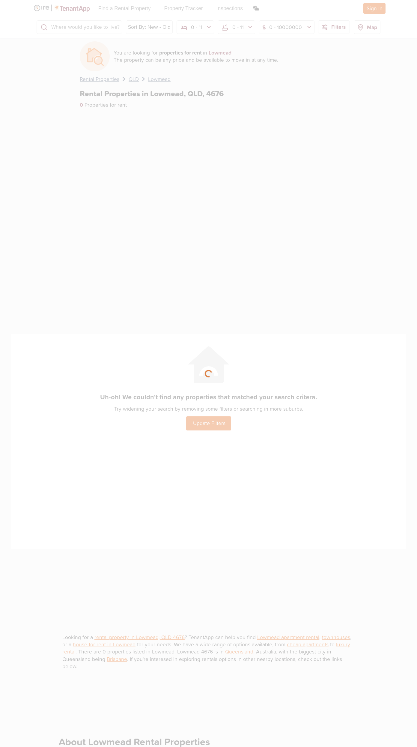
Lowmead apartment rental (288, 637)
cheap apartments (308, 644)
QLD (134, 79)
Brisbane (117, 659)
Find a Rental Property (124, 8)
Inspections (229, 8)
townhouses (336, 637)
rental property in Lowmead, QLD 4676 (139, 637)
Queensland (239, 651)
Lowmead (159, 79)
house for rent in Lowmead (104, 644)
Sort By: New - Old (149, 27)
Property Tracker (183, 8)
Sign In (375, 8)
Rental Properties (99, 79)
